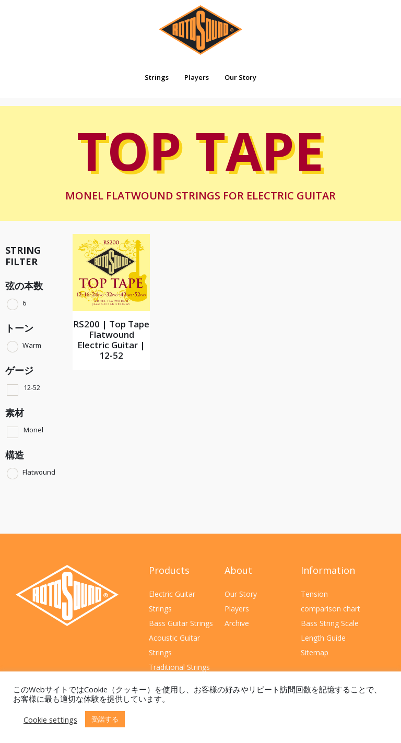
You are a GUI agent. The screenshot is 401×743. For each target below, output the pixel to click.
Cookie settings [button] (50, 719)
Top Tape (200, 165)
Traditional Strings (179, 667)
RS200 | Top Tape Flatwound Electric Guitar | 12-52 (111, 339)
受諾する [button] (105, 719)
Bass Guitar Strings (181, 623)
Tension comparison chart (330, 601)
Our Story (240, 77)
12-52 (31, 387)
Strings (157, 77)
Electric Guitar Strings (172, 601)
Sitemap (314, 652)
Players (196, 77)
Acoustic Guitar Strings (174, 645)
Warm (31, 345)
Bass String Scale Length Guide (330, 630)
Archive (237, 623)
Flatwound (38, 472)
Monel (33, 429)
